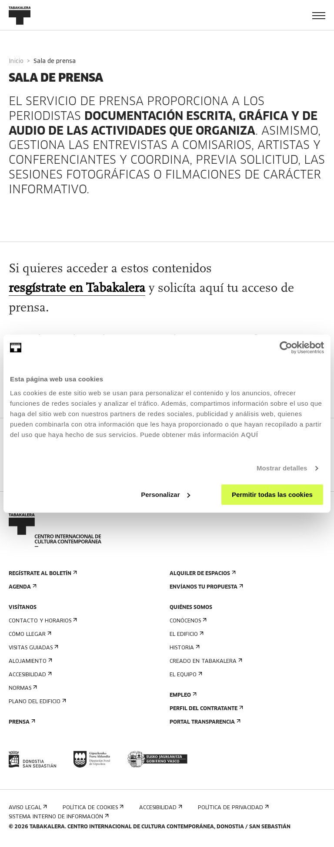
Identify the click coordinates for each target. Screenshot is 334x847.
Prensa (21, 722)
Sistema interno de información (58, 817)
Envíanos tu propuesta (205, 587)
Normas (22, 688)
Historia (184, 648)
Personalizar (165, 494)
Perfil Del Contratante (205, 708)
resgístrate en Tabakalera (77, 288)
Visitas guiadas (33, 648)
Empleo (182, 695)
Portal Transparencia (204, 722)
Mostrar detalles (282, 468)
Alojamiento (29, 661)
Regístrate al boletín (42, 573)
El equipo (185, 675)
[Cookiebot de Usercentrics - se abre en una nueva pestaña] (286, 347)
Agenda (22, 587)
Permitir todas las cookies (272, 494)
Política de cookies (92, 808)
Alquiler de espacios (202, 573)
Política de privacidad (232, 808)
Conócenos (187, 621)
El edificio (186, 634)
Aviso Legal (27, 808)
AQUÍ (249, 434)
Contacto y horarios (42, 621)
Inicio (16, 61)
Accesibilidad (29, 675)
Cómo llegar (29, 634)
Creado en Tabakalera (205, 661)
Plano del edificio (36, 702)
